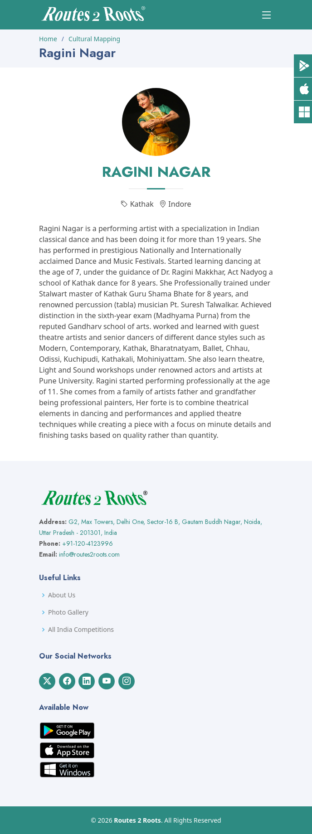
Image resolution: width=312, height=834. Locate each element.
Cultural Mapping (94, 38)
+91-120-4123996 (87, 543)
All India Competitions (81, 629)
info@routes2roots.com (89, 554)
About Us (61, 595)
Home (48, 38)
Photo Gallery (68, 612)
